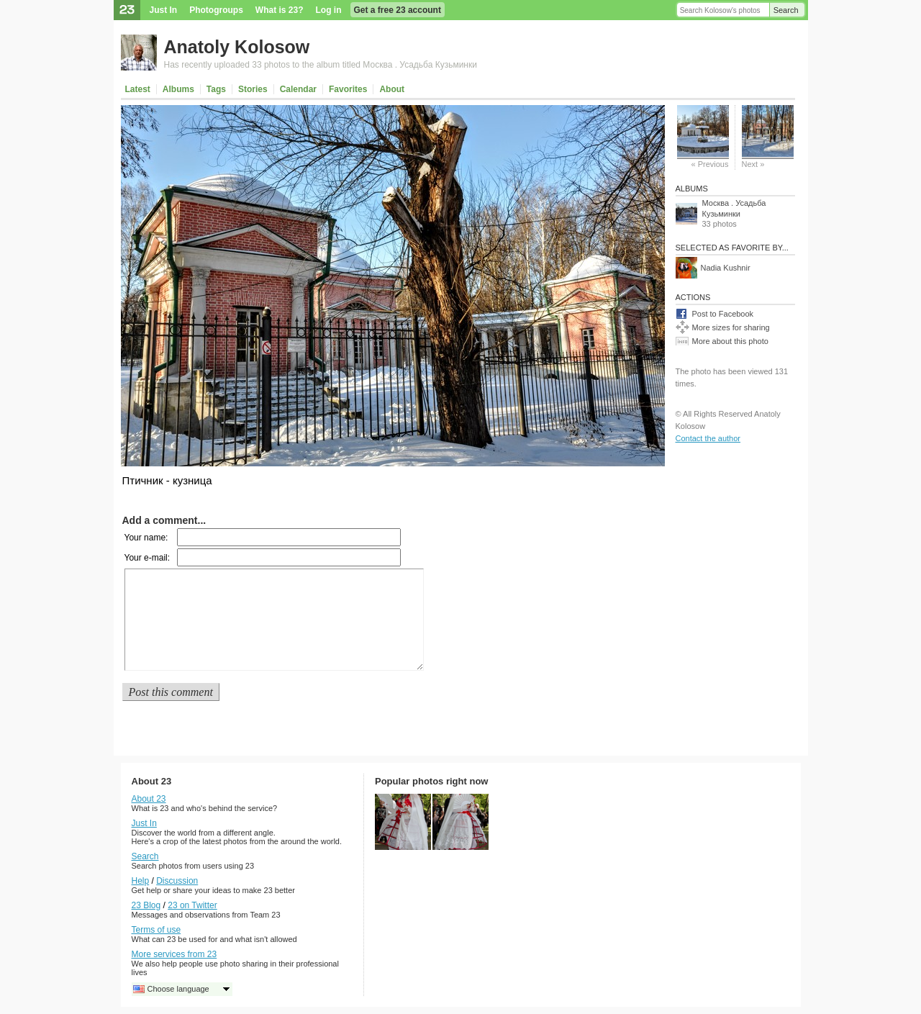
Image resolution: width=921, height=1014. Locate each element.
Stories (253, 89)
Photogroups (216, 10)
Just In (164, 10)
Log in (329, 10)
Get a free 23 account (397, 10)
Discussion (177, 881)
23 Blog (146, 905)
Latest (137, 89)
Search (786, 10)
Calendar (298, 89)
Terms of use (156, 930)
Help (141, 881)
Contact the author (708, 438)
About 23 (149, 799)
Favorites (348, 89)
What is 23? (279, 10)
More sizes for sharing (731, 327)
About (391, 89)
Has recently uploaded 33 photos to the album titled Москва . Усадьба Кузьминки (320, 65)
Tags (216, 89)
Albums (178, 89)
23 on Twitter (192, 905)
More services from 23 (174, 954)
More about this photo (730, 341)
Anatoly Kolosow (237, 47)
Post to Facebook (723, 313)
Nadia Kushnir (725, 267)
